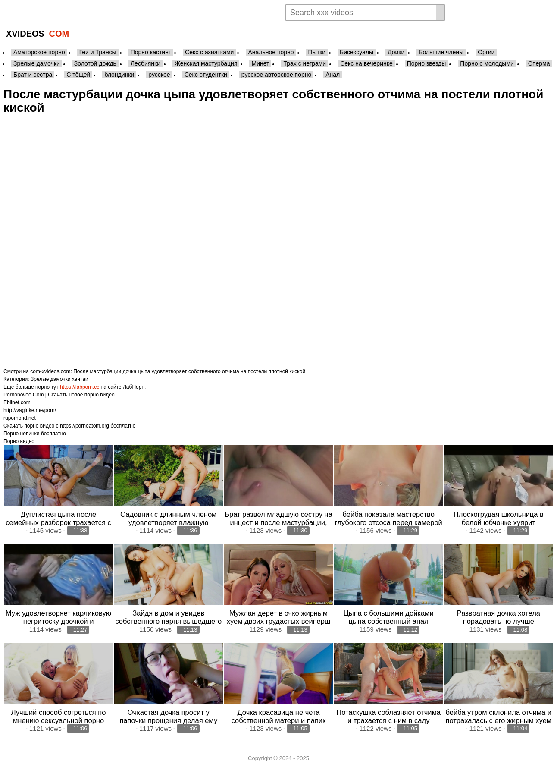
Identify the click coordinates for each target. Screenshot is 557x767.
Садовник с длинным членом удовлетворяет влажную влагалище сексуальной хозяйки (168, 522)
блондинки (119, 74)
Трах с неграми (304, 63)
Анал (332, 74)
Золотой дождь (95, 63)
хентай (80, 379)
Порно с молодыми (487, 63)
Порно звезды (426, 63)
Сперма (539, 63)
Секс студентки (206, 74)
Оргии (486, 52)
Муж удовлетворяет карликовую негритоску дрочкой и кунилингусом (58, 621)
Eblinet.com (17, 402)
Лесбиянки (145, 63)
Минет (260, 63)
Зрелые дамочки (36, 63)
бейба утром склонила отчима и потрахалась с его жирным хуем (498, 716)
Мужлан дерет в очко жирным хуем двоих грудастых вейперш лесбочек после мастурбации (278, 621)
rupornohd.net (19, 418)
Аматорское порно (39, 52)
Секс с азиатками (209, 52)
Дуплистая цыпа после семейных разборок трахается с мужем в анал (58, 522)
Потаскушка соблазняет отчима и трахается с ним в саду (388, 716)
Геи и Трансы (97, 52)
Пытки (316, 52)
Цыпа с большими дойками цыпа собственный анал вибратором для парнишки (389, 621)
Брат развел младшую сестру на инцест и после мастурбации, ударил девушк (278, 522)
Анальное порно (271, 52)
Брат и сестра (32, 74)
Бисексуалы (356, 52)
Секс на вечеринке (366, 63)
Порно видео (18, 441)
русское (159, 74)
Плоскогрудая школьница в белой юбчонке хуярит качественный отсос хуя (499, 522)
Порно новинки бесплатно (34, 434)
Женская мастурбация (206, 63)
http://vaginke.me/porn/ (29, 410)
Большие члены (441, 52)
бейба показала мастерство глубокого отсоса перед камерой (388, 518)
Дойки (396, 52)
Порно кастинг (151, 52)
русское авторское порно (276, 74)
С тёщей (78, 74)
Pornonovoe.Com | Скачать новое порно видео (59, 395)
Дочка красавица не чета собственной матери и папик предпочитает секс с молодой (279, 720)
